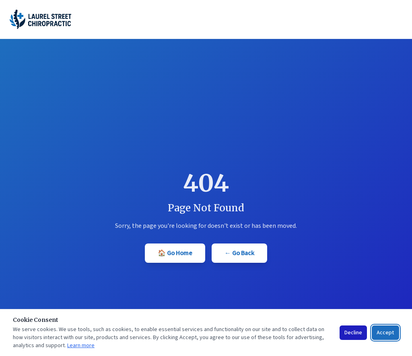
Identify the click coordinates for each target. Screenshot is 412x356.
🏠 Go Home (175, 253)
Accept (385, 333)
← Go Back (239, 253)
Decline (353, 333)
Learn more (81, 346)
